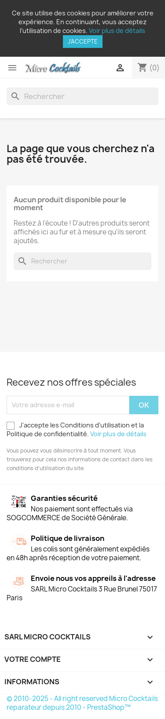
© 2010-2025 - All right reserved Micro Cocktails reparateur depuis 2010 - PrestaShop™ (82, 703)
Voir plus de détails (117, 30)
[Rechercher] (82, 96)
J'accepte (83, 41)
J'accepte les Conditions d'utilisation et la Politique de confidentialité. (77, 429)
